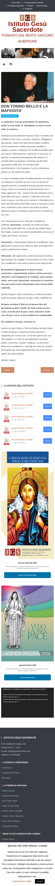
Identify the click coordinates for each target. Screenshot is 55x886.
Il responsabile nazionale (33, 3)
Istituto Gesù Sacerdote (27, 26)
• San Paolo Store (9, 801)
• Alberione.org (7, 791)
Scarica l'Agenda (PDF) (27, 677)
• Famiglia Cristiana (9, 826)
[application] (27, 702)
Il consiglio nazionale (16, 6)
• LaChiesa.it (6, 768)
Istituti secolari (42, 6)
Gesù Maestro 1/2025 (22, 439)
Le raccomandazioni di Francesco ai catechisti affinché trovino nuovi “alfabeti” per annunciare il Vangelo (48, 370)
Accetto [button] (40, 881)
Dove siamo (16, 3)
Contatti (30, 6)
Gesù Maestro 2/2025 (22, 428)
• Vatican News (7, 839)
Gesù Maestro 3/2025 (22, 416)
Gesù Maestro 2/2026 (22, 393)
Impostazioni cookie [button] (21, 881)
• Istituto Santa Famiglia (11, 811)
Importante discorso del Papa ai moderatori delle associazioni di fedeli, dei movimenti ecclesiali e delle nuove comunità (9, 370)
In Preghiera (27, 9)
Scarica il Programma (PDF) (27, 575)
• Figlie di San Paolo (10, 806)
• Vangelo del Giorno (10, 773)
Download (47, 395)
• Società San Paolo (10, 796)
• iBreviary (5, 778)
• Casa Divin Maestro (10, 821)
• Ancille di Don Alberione (12, 816)
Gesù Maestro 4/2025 (22, 405)
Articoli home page (10, 116)
